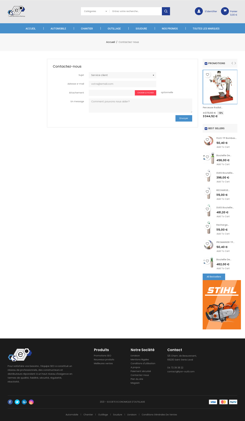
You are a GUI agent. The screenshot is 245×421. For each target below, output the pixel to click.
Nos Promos (170, 28)
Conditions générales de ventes (159, 414)
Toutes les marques (206, 28)
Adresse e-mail (76, 83)
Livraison (135, 355)
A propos (135, 367)
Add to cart (223, 147)
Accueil (31, 28)
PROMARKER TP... (225, 242)
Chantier (87, 28)
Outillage (114, 28)
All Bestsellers (214, 276)
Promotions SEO (102, 355)
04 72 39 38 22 (175, 367)
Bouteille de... (223, 155)
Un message (77, 101)
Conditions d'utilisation (143, 363)
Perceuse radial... (212, 107)
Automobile (58, 28)
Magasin (135, 382)
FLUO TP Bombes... (226, 138)
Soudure (141, 28)
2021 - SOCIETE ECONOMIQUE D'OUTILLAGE (122, 401)
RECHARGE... (223, 190)
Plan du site (137, 379)
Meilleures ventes (103, 363)
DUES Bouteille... (225, 172)
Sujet (81, 75)
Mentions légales (140, 359)
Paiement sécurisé (141, 371)
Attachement (76, 92)
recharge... (222, 224)
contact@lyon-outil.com (181, 371)
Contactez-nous (140, 375)
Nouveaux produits (104, 359)
